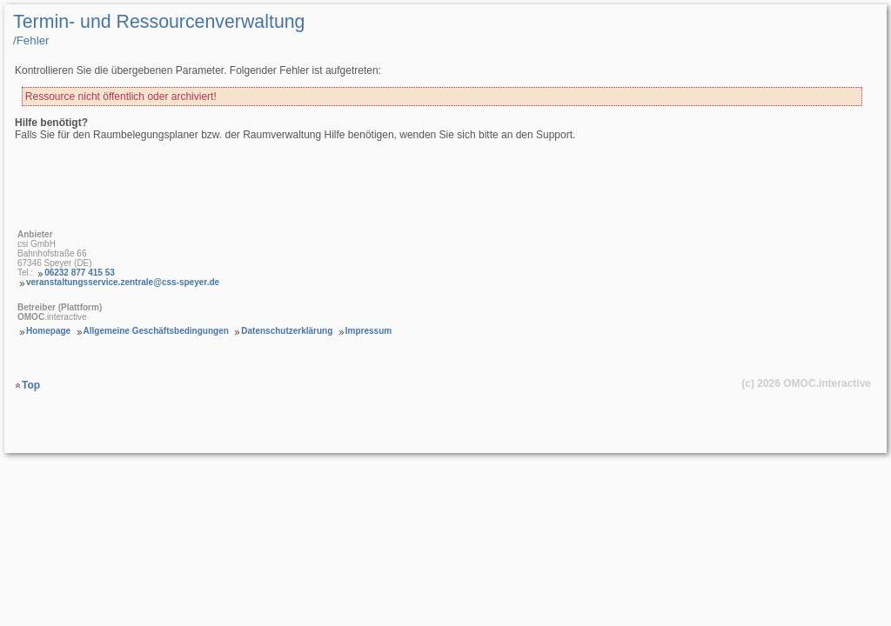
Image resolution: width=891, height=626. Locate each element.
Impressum (368, 331)
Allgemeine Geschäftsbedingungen (156, 331)
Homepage (48, 331)
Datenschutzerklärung (286, 331)
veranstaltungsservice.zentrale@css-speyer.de (122, 282)
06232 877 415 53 (79, 272)
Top (31, 385)
